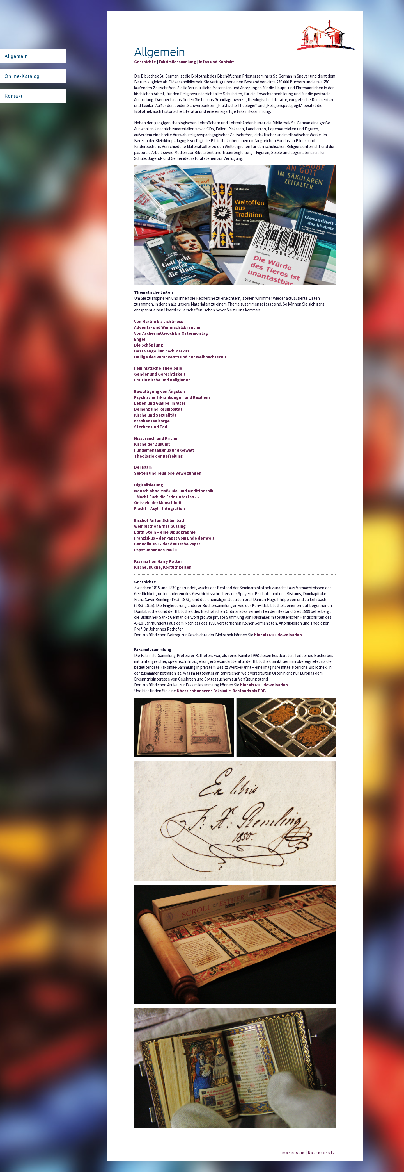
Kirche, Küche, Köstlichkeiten (163, 567)
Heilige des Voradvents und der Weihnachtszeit (180, 356)
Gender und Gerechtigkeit (159, 374)
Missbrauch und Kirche (155, 438)
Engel (139, 339)
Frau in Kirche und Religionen (162, 380)
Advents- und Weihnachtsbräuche (167, 327)
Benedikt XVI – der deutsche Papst (167, 544)
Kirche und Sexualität (155, 415)
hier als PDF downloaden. (278, 635)
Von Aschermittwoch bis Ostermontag (171, 333)
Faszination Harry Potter (158, 561)
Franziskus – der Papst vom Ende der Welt (174, 538)
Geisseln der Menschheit (158, 502)
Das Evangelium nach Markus (161, 351)
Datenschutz (321, 1152)
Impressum (293, 1152)
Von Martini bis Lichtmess (158, 321)
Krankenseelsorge (152, 421)
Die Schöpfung (148, 345)
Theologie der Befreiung (158, 456)
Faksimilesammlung (177, 61)
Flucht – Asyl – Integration (159, 508)
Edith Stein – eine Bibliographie (165, 532)
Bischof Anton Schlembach (160, 520)
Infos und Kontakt (216, 61)
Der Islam (143, 467)
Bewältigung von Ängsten (159, 391)
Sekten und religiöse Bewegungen (167, 473)
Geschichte (145, 61)
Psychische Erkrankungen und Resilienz (172, 397)
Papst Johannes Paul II (155, 549)
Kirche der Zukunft (152, 444)
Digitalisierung (148, 485)
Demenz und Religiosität (158, 409)
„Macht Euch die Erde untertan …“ (167, 496)
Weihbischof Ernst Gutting (160, 526)
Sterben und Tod (150, 426)
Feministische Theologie (158, 368)
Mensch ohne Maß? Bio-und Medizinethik (173, 490)
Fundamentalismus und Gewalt (164, 450)
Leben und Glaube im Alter (159, 403)
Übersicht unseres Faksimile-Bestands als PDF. (221, 690)
